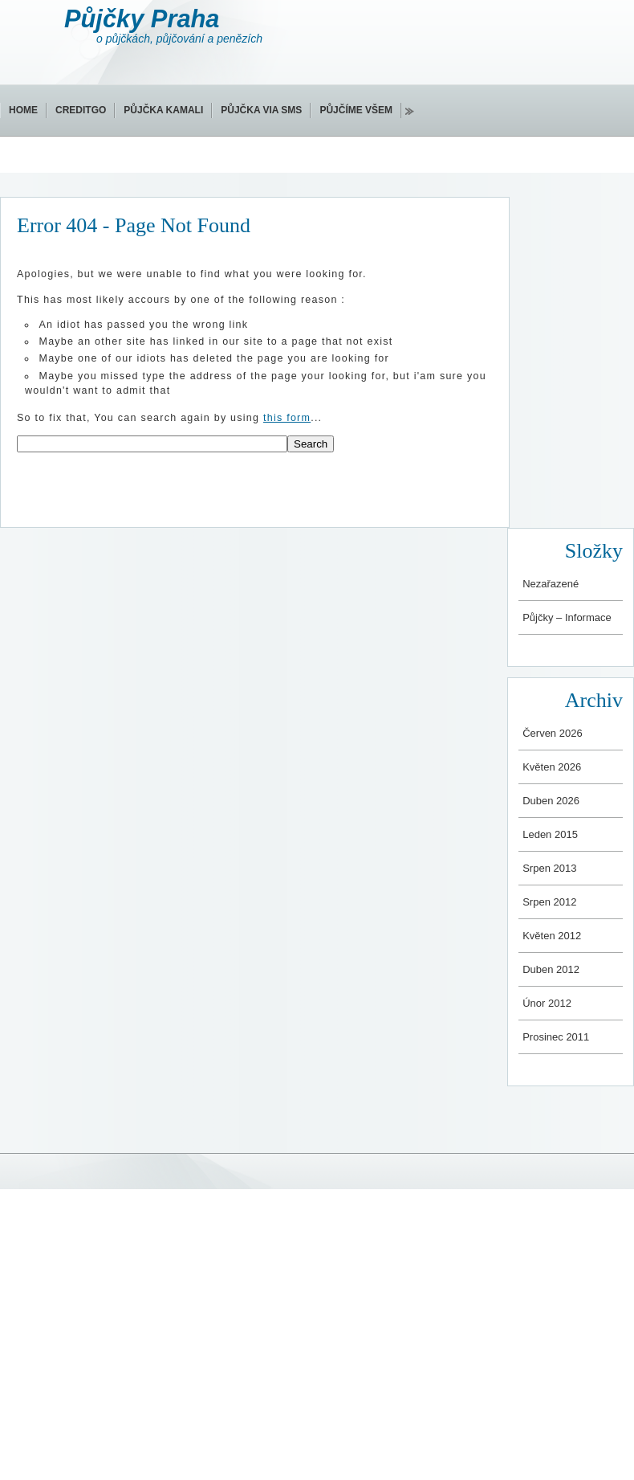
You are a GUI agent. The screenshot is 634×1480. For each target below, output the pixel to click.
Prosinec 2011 (555, 1037)
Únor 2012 (546, 1003)
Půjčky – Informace (567, 617)
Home (23, 110)
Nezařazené (550, 584)
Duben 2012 (550, 969)
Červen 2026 (552, 733)
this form (287, 417)
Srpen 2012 (549, 902)
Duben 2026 (550, 801)
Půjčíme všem (355, 110)
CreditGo (80, 110)
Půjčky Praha (141, 19)
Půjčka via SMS (261, 110)
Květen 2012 (551, 936)
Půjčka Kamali (163, 110)
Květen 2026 (551, 767)
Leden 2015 (550, 834)
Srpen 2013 (549, 868)
